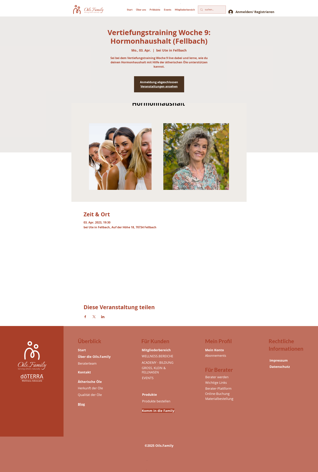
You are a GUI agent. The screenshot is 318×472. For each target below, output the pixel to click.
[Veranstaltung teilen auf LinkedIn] (103, 316)
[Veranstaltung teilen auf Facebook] (85, 316)
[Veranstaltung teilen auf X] (94, 316)
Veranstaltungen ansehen (159, 86)
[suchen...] (211, 9)
